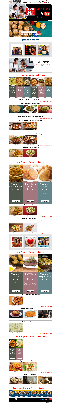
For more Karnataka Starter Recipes (46, 306)
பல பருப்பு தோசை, (32, 284)
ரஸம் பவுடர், (18, 352)
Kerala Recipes (30, 390)
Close (51, 4)
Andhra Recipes (11, 390)
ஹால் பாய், (19, 353)
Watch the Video (21, 65)
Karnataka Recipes (23, 390)
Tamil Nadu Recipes (35, 390)
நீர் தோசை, (21, 352)
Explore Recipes (12, 97)
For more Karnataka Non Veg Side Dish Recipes (45, 145)
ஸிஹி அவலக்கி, (30, 286)
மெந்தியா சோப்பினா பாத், (16, 189)
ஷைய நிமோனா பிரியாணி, (45, 282)
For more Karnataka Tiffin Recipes (47, 319)
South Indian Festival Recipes (44, 390)
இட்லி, (25, 282)
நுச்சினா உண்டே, (43, 192)
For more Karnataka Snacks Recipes (46, 233)
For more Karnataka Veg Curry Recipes (46, 372)
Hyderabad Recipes (17, 390)
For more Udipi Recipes (48, 386)
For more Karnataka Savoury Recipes (46, 220)
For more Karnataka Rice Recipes (47, 159)
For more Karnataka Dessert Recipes (46, 114)
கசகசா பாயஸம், (21, 93)
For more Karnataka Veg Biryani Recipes (46, 333)
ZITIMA (51, 402)
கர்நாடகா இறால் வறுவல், (16, 282)
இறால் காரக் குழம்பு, (34, 95)
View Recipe (11, 396)
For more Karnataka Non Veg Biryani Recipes (45, 118)
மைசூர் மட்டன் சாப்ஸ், (41, 95)
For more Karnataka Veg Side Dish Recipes (46, 101)
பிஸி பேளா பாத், (49, 92)
